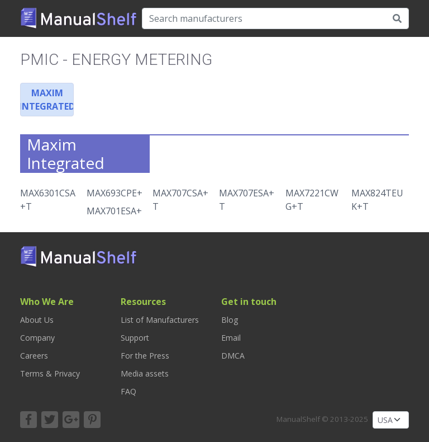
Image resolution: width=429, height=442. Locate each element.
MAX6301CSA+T (47, 200)
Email (231, 337)
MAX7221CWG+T (312, 200)
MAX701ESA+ (114, 211)
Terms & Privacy (50, 373)
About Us (37, 319)
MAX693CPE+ (114, 193)
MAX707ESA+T (246, 200)
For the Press (145, 355)
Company (37, 337)
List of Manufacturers (160, 319)
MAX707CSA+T (180, 200)
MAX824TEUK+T (377, 200)
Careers (34, 355)
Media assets (145, 373)
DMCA (233, 355)
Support (135, 337)
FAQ (128, 391)
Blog (229, 319)
